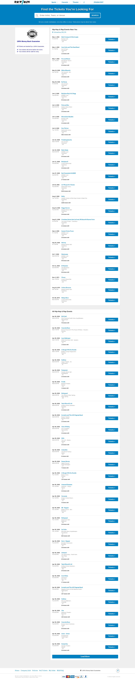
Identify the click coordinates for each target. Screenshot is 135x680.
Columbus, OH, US (59, 32)
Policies (35, 670)
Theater (77, 2)
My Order (52, 670)
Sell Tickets (43, 670)
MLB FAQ (60, 670)
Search (95, 15)
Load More (85, 656)
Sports (55, 2)
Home (17, 670)
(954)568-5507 (98, 2)
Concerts (66, 2)
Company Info (26, 670)
